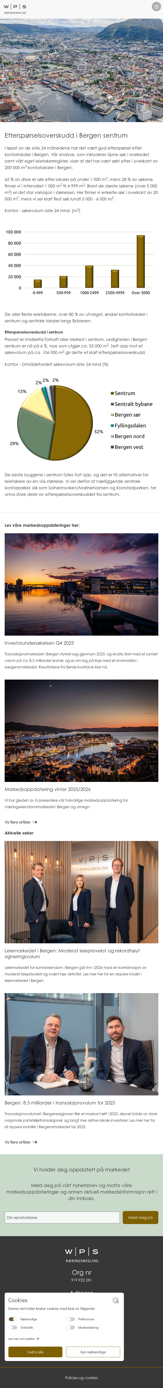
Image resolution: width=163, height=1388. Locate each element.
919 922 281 (81, 1280)
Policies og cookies (81, 1377)
